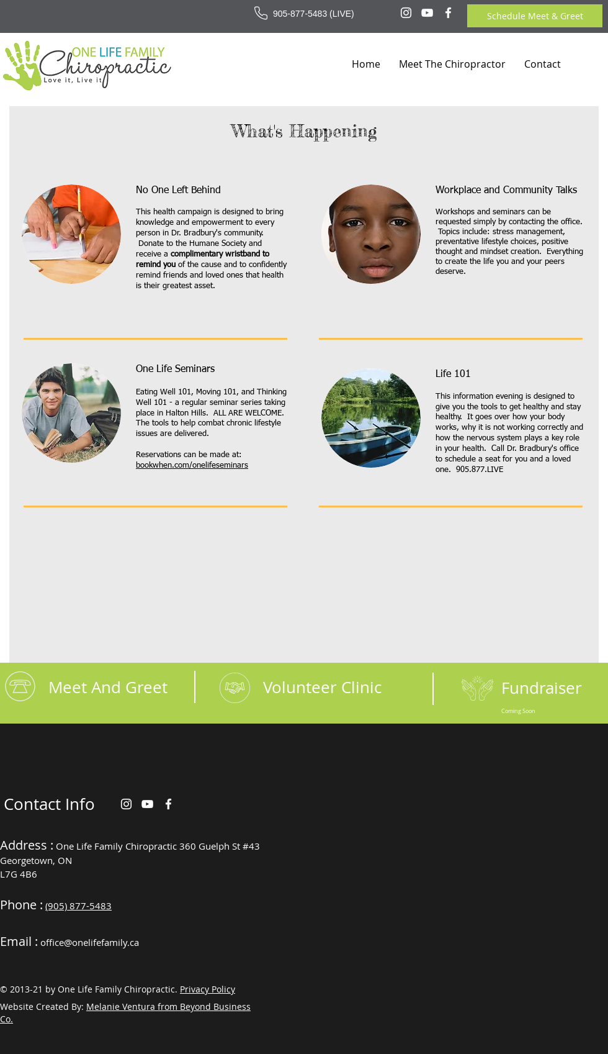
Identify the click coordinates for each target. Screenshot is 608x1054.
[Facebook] (448, 13)
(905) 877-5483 (78, 905)
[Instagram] (406, 13)
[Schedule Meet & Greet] (534, 15)
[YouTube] (427, 13)
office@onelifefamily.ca (89, 942)
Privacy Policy (207, 989)
